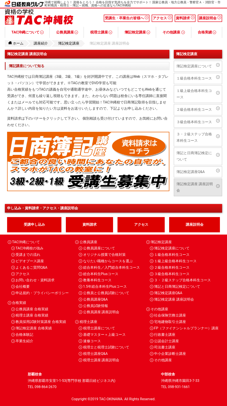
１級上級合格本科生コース (194, 94)
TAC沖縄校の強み (29, 248)
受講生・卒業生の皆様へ (126, 18)
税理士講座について (99, 328)
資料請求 (185, 18)
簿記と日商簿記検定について (194, 156)
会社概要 (23, 286)
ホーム (15, 43)
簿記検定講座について (194, 66)
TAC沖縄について (28, 32)
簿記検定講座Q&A (190, 172)
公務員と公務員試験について (106, 293)
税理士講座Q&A (95, 354)
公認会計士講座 (166, 341)
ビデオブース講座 (30, 261)
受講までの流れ (28, 255)
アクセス (162, 18)
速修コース (92, 341)
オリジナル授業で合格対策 (104, 255)
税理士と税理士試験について (106, 347)
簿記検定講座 (137, 32)
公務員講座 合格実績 (32, 309)
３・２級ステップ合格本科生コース (194, 137)
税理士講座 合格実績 (32, 315)
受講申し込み (34, 224)
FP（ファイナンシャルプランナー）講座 (186, 328)
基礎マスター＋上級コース (104, 334)
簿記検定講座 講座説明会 (194, 187)
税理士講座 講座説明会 (101, 360)
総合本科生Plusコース (100, 274)
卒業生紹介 (24, 341)
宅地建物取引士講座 (170, 322)
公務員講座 (67, 32)
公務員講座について (99, 248)
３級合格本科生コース (194, 122)
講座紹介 (41, 43)
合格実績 (207, 32)
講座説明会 (210, 18)
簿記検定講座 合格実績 (34, 328)
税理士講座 (101, 32)
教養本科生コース (97, 280)
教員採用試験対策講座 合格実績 (41, 322)
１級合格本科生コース (194, 78)
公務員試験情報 (95, 306)
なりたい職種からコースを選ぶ (108, 261)
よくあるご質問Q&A (31, 267)
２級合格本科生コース (194, 109)
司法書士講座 (164, 347)
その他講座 (173, 32)
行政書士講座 (164, 334)
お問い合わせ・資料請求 (35, 280)
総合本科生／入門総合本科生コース (111, 267)
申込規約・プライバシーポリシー (42, 293)
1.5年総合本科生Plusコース (105, 286)
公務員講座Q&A (95, 299)
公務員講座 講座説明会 (101, 312)
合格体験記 (24, 334)
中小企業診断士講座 (170, 354)
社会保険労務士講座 (170, 315)
